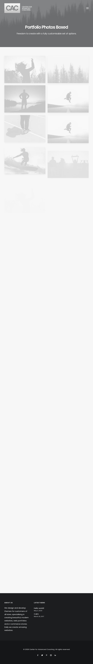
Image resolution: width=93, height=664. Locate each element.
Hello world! (39, 608)
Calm (36, 614)
